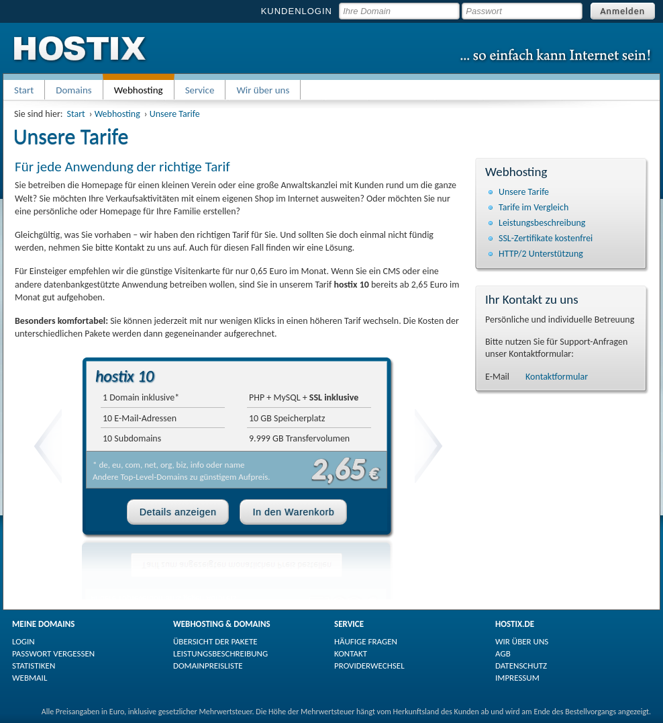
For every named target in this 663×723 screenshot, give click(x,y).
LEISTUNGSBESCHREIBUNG (220, 653)
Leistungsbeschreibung (542, 222)
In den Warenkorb (293, 512)
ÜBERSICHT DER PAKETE (215, 641)
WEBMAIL (29, 678)
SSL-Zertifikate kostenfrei (546, 238)
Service (200, 90)
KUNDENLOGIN (296, 11)
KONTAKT (350, 653)
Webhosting (117, 114)
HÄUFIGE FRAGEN (365, 641)
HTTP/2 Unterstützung (541, 253)
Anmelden (623, 11)
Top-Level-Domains (153, 477)
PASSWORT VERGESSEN (53, 653)
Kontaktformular (556, 376)
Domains (74, 90)
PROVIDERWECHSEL (369, 666)
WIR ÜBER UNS (521, 641)
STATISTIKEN (33, 666)
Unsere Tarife (175, 114)
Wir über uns (262, 90)
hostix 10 (124, 376)
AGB (503, 653)
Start (24, 90)
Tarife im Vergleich (533, 207)
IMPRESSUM (517, 678)
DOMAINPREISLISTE (208, 666)
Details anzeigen (178, 512)
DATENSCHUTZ (521, 666)
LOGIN (23, 641)
